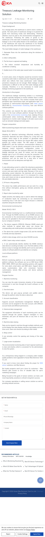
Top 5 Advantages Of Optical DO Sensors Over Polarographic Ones (34, 466)
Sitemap (39, 491)
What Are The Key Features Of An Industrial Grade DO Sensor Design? (12, 471)
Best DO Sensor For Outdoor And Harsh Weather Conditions (34, 471)
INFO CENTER (20, 456)
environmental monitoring (21, 105)
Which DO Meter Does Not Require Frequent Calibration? (12, 466)
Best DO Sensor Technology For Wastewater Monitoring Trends (34, 461)
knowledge (29, 456)
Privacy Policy (22, 493)
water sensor (38, 103)
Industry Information (8, 456)
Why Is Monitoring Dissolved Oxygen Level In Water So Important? (13, 461)
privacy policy (30, 530)
